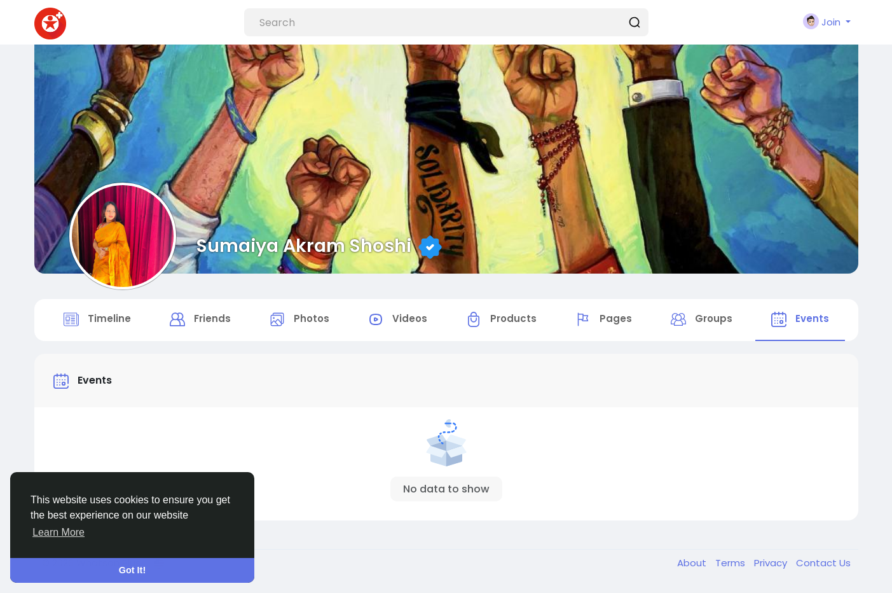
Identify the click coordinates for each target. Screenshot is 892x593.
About (693, 562)
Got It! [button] (132, 570)
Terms (731, 562)
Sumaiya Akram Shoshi (303, 245)
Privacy (772, 562)
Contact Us (823, 562)
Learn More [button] (58, 532)
